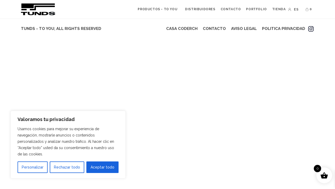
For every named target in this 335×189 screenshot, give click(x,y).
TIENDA (279, 9)
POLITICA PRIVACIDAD (283, 28)
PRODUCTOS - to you (157, 9)
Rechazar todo (67, 167)
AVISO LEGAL (244, 28)
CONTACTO (231, 9)
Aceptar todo (102, 167)
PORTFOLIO (256, 9)
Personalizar (32, 167)
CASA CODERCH (182, 28)
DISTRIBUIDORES (200, 9)
